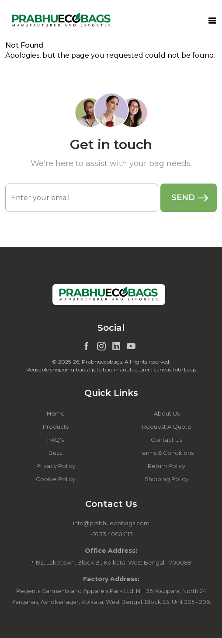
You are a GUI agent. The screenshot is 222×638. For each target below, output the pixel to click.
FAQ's (55, 439)
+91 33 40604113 (111, 534)
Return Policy (166, 465)
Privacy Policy (55, 465)
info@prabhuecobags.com (111, 523)
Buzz (55, 452)
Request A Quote (166, 426)
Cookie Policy (55, 478)
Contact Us (166, 439)
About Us (167, 413)
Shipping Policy (166, 478)
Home (56, 413)
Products (56, 426)
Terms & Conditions (166, 452)
